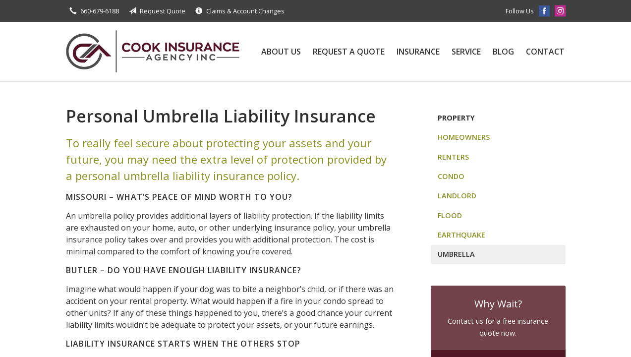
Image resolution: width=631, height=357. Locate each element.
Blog (503, 51)
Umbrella (456, 254)
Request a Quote (349, 51)
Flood (450, 215)
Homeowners (464, 137)
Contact (545, 51)
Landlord (457, 195)
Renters (453, 157)
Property (456, 117)
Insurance (418, 51)
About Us (281, 51)
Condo (451, 176)
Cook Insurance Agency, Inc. (152, 51)
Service (466, 51)
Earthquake (461, 234)
